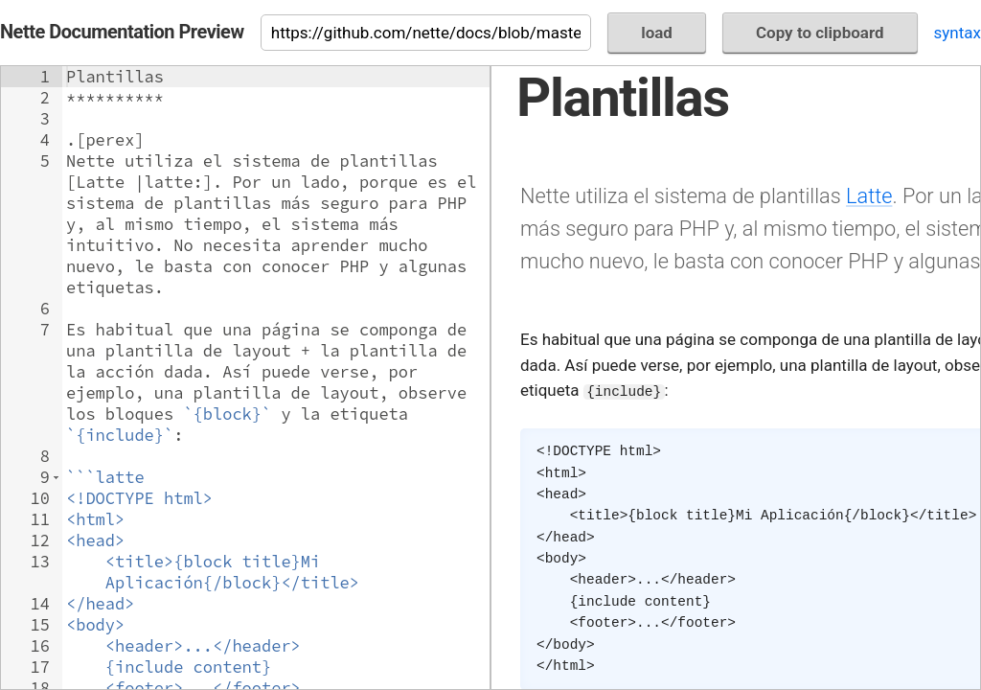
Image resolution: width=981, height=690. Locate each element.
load (657, 32)
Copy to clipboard (820, 32)
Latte (869, 196)
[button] (56, 477)
